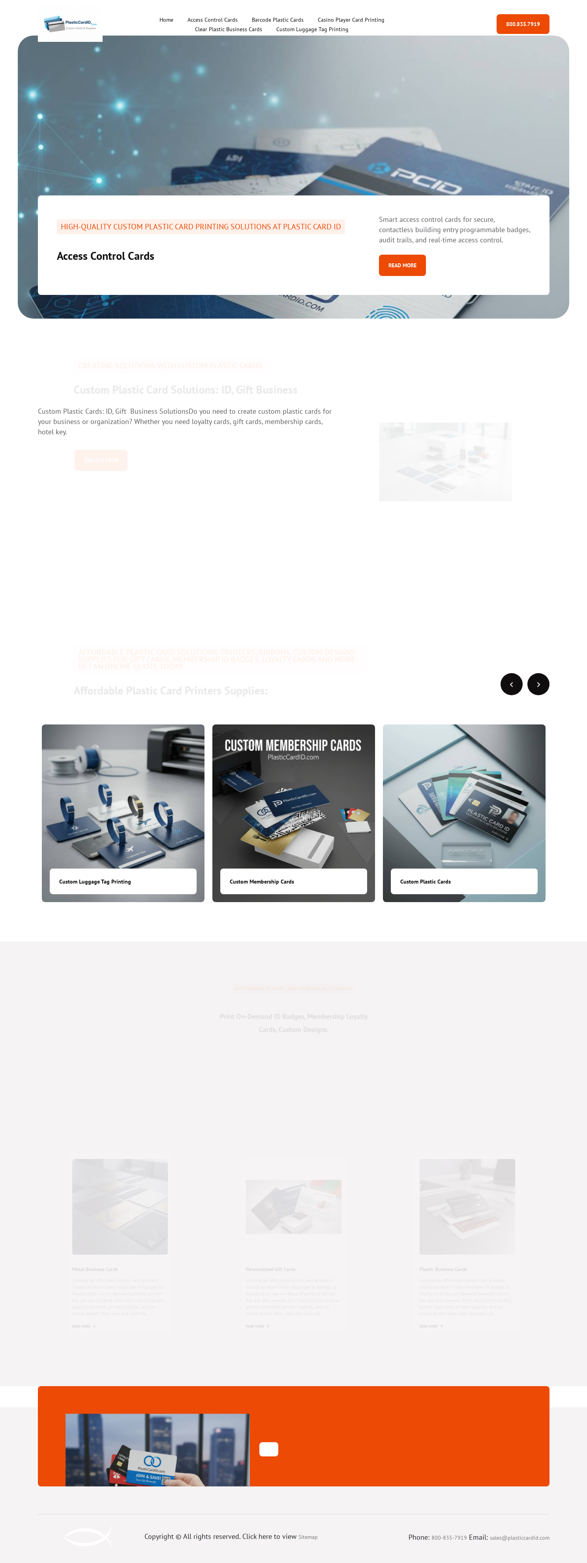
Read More (402, 265)
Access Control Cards (213, 19)
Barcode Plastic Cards (278, 19)
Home (166, 19)
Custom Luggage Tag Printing (312, 29)
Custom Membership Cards (262, 881)
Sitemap (308, 1536)
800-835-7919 (449, 1537)
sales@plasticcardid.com (519, 1537)
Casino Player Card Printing (351, 19)
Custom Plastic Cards (425, 881)
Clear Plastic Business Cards (228, 29)
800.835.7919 (523, 24)
